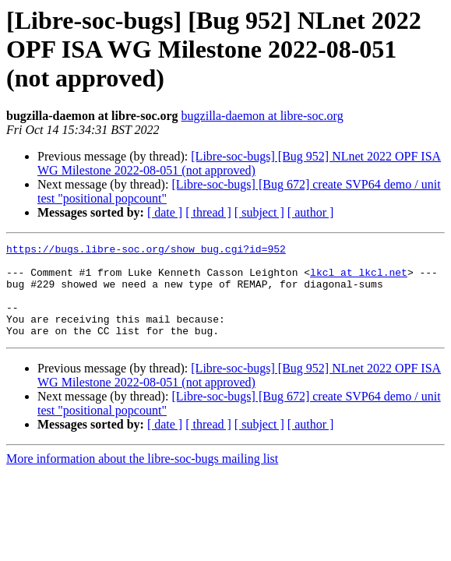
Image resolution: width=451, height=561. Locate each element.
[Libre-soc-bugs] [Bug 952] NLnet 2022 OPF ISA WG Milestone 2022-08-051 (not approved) (239, 163)
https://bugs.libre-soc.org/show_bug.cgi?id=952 (146, 251)
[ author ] (310, 212)
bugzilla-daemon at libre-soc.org (262, 115)
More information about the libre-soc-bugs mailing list (142, 477)
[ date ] (164, 212)
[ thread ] (208, 212)
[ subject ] (259, 212)
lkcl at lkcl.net (358, 279)
